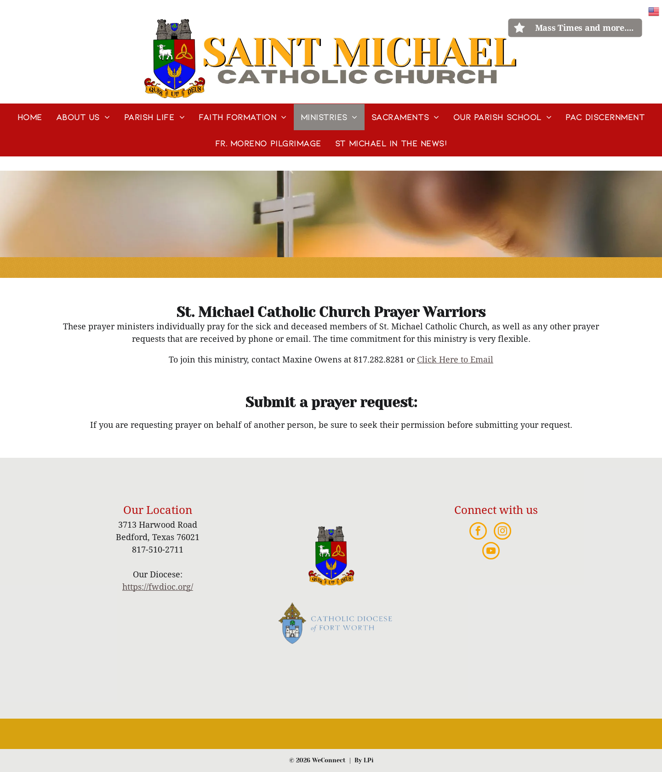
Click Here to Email (455, 359)
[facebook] (478, 532)
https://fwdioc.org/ (157, 587)
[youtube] (491, 552)
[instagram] (502, 532)
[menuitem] (30, 117)
